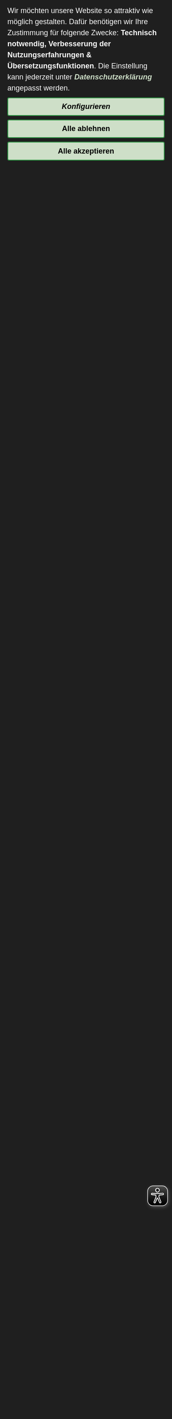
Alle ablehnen (86, 128)
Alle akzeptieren (86, 151)
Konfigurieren (86, 106)
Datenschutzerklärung (113, 77)
